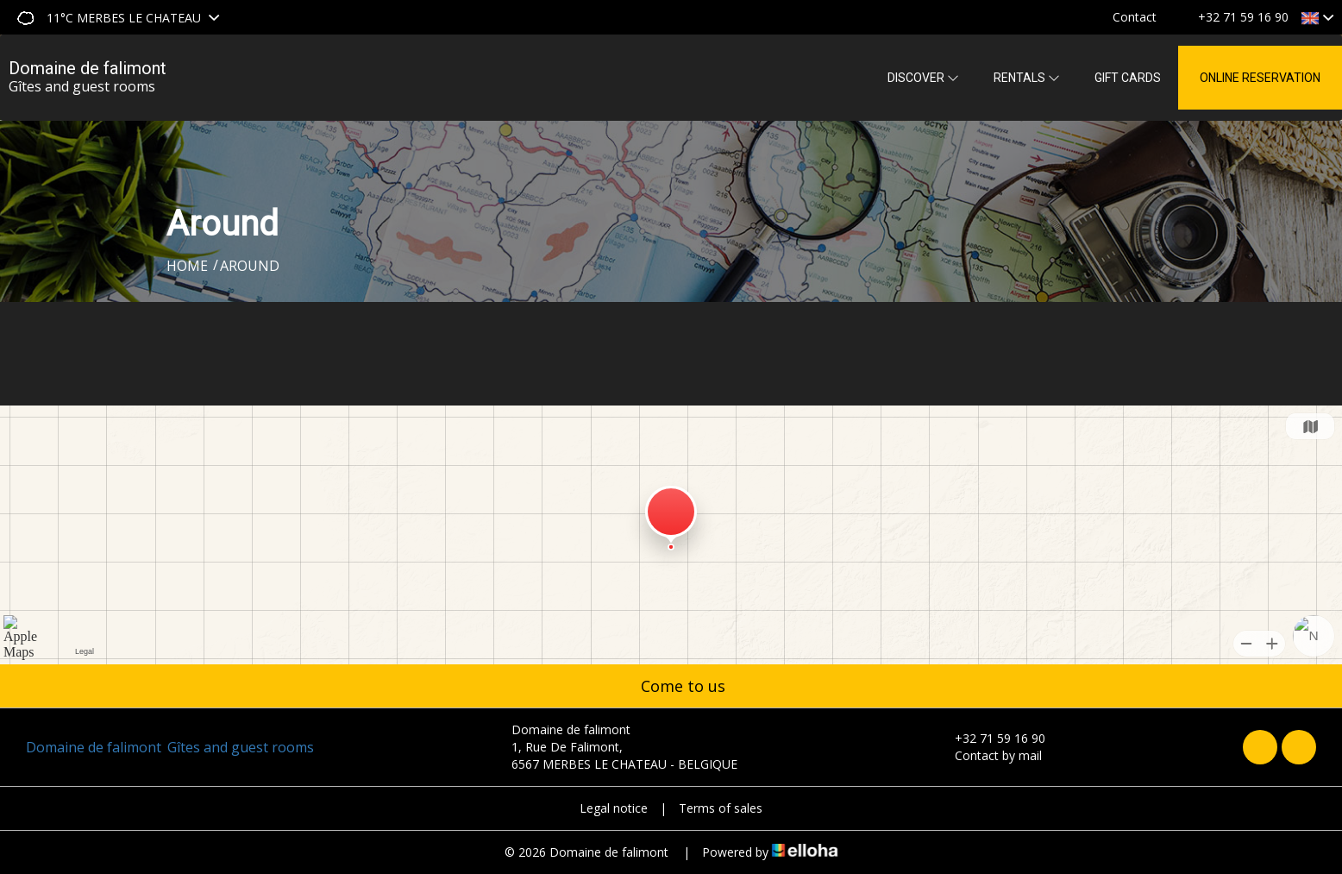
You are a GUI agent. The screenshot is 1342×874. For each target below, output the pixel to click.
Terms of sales (720, 808)
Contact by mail (988, 755)
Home (187, 265)
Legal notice (614, 808)
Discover (923, 78)
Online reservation (1260, 78)
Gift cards (1127, 78)
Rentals (1027, 78)
